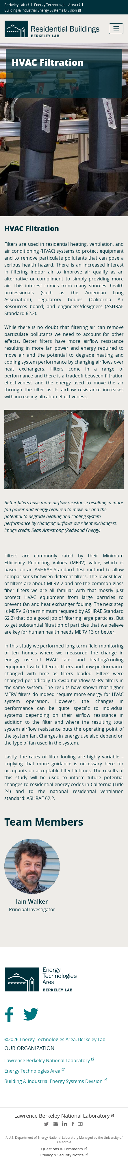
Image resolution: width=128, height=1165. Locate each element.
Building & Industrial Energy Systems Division (42, 10)
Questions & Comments (64, 1149)
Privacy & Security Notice (64, 1155)
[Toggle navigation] (116, 28)
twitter (46, 1125)
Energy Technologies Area (57, 4)
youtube (81, 1125)
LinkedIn (64, 1125)
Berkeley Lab (16, 4)
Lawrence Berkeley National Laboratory (49, 1060)
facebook (72, 1125)
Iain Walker (32, 901)
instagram (55, 1125)
